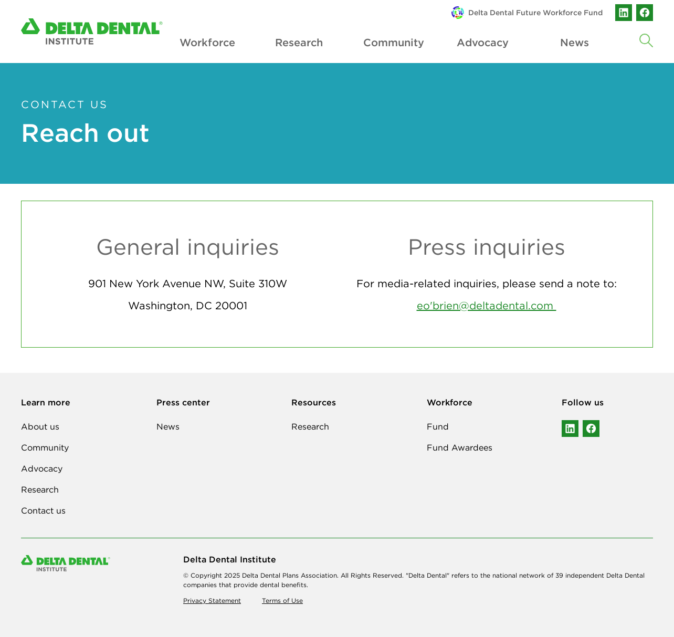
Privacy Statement (212, 600)
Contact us (43, 510)
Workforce (207, 42)
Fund (438, 426)
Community (390, 42)
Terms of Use (282, 600)
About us (40, 426)
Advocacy (483, 42)
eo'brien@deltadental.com (486, 305)
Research (299, 42)
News (574, 42)
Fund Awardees (459, 447)
